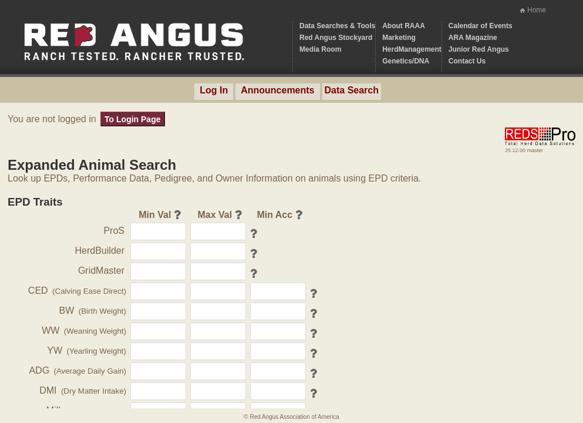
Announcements (277, 90)
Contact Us (467, 61)
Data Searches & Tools (337, 26)
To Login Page (132, 119)
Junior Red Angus (479, 49)
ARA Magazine (473, 37)
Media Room (320, 49)
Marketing (399, 37)
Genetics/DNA (405, 61)
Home (536, 10)
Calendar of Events (481, 26)
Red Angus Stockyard (335, 37)
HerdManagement (412, 49)
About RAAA (403, 26)
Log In (214, 90)
